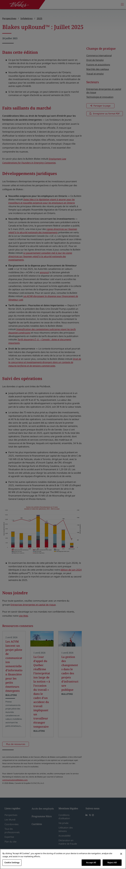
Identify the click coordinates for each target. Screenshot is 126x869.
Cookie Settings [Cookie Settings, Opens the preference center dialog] (12, 862)
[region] (63, 859)
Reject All (112, 862)
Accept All (91, 862)
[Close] (121, 853)
